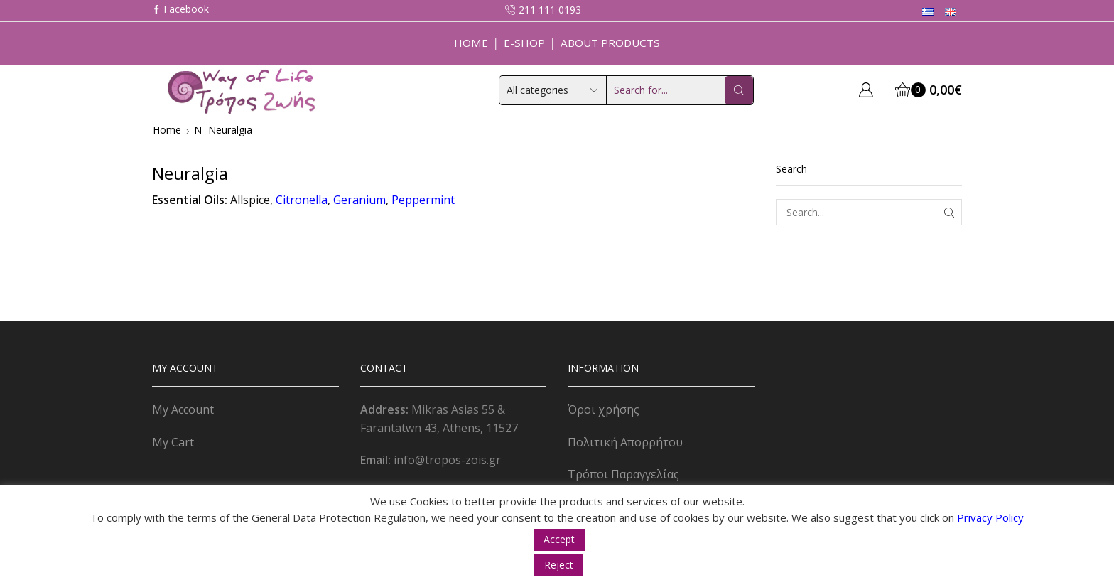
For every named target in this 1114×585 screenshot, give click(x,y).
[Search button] (739, 90)
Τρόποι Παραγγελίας (623, 474)
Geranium (359, 200)
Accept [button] (559, 539)
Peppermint (423, 200)
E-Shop (524, 43)
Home (471, 43)
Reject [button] (558, 564)
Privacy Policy (990, 517)
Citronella (302, 200)
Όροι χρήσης (603, 409)
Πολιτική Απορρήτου (625, 442)
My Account (183, 409)
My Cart (173, 442)
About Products (610, 43)
